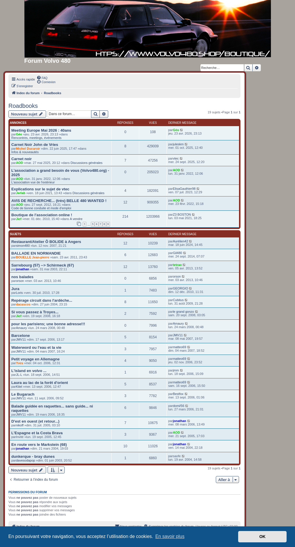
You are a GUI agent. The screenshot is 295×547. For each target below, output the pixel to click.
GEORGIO (180, 288)
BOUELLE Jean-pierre (32, 257)
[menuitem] (42, 78)
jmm (176, 370)
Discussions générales (86, 163)
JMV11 (21, 339)
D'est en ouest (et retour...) (35, 421)
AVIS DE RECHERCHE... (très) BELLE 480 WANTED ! (58, 201)
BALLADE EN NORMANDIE (36, 253)
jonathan (22, 269)
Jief (18, 219)
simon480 (23, 245)
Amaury (21, 328)
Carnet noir (21, 159)
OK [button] (262, 536)
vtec (176, 158)
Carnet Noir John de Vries (34, 144)
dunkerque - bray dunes (33, 456)
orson (20, 281)
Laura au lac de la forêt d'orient (39, 382)
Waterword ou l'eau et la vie (36, 347)
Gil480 (177, 253)
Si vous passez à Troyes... (35, 312)
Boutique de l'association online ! (41, 215)
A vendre (76, 219)
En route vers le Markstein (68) (39, 444)
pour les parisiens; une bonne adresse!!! (48, 324)
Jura (15, 289)
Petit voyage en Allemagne (35, 359)
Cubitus (178, 300)
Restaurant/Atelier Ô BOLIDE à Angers (46, 241)
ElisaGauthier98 (184, 188)
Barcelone (20, 335)
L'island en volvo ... (28, 371)
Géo (19, 134)
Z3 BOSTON (182, 214)
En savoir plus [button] (169, 536)
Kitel (19, 386)
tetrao (177, 265)
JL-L (19, 374)
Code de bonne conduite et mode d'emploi (41, 208)
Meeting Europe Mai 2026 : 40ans (41, 130)
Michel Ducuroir (28, 148)
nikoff (19, 425)
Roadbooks (23, 106)
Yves (19, 363)
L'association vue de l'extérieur (33, 182)
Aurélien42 (180, 241)
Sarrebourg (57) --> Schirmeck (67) (42, 265)
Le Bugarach (23, 394)
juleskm (178, 144)
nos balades (22, 277)
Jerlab (20, 193)
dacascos (23, 304)
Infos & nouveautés (25, 152)
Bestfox (178, 394)
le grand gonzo (183, 311)
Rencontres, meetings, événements (36, 138)
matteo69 (179, 347)
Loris (19, 292)
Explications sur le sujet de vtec (40, 189)
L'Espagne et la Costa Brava (37, 433)
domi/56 (178, 405)
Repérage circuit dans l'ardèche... (41, 300)
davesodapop (25, 460)
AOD (19, 163)
